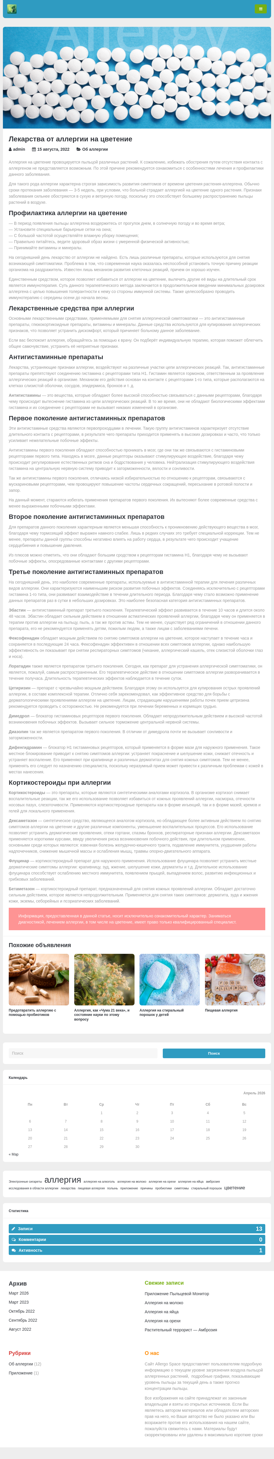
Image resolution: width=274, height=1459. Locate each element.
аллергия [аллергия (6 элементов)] (63, 1180)
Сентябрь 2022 (23, 1320)
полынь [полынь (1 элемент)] (112, 1188)
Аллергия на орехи (163, 1320)
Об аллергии (95, 149)
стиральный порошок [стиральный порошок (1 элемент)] (206, 1188)
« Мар (14, 1154)
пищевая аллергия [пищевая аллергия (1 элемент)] (91, 1188)
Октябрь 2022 (22, 1311)
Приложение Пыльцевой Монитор (177, 1293)
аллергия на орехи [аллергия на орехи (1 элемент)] (162, 1181)
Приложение (21, 1373)
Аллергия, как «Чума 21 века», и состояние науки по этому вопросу (102, 1014)
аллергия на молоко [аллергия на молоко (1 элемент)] (131, 1181)
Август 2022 (20, 1329)
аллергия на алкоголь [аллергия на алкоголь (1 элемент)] (99, 1181)
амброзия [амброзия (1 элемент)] (213, 1181)
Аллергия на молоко (164, 1302)
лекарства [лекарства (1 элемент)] (68, 1188)
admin (19, 149)
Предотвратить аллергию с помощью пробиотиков (32, 1012)
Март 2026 (19, 1293)
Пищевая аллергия (221, 1010)
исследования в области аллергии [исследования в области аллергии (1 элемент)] (33, 1188)
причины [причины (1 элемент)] (146, 1188)
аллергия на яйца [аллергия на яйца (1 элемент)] (191, 1181)
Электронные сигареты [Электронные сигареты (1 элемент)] (25, 1181)
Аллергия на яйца (161, 1311)
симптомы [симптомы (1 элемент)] (181, 1188)
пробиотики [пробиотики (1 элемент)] (163, 1188)
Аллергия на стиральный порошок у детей (161, 1012)
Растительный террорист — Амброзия (181, 1330)
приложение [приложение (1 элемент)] (129, 1188)
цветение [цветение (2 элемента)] (234, 1188)
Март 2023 (19, 1302)
